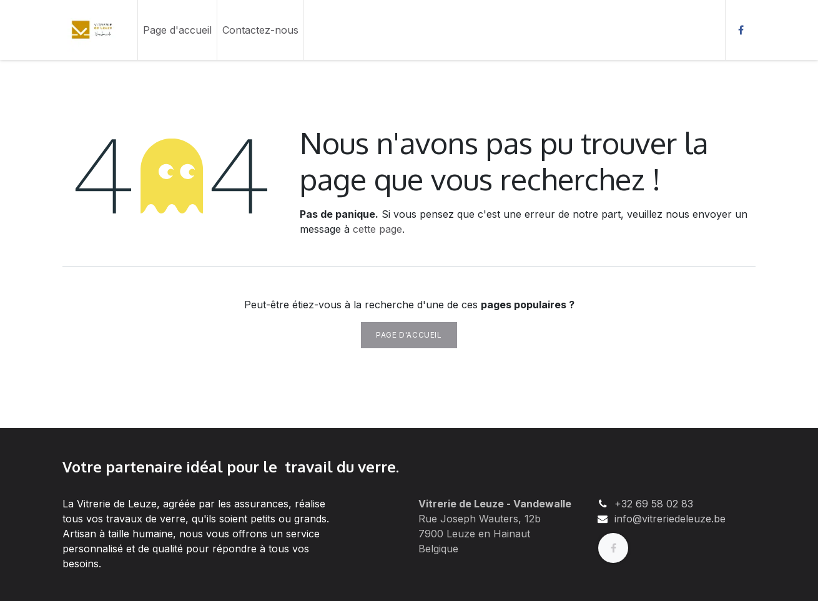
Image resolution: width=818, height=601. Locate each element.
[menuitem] (177, 30)
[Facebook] (741, 30)
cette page (377, 229)
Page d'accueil (408, 335)
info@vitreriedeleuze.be (670, 518)
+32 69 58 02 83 (653, 503)
